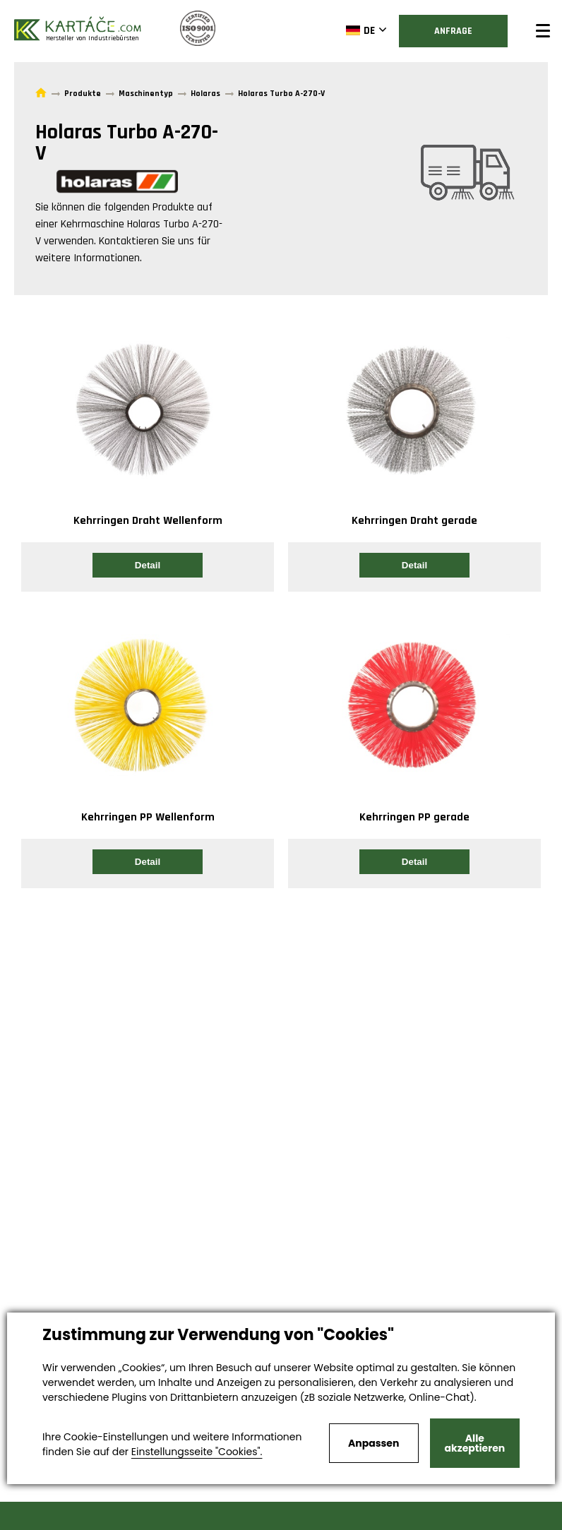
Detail (147, 565)
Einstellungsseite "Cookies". (197, 1452)
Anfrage (453, 31)
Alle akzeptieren (475, 1443)
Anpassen (373, 1443)
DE (360, 30)
